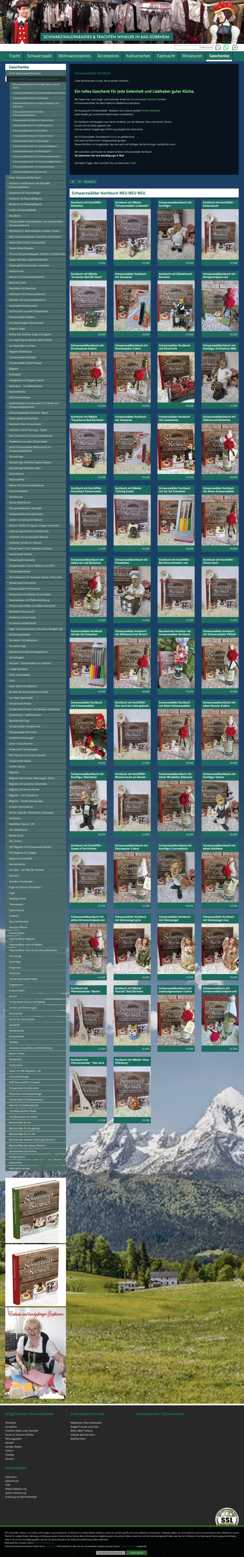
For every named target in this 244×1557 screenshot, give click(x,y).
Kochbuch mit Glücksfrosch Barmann (175, 275)
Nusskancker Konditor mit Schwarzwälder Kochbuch (175, 633)
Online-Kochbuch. (151, 110)
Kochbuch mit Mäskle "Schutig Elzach (128, 490)
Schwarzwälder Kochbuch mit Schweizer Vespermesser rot (130, 418)
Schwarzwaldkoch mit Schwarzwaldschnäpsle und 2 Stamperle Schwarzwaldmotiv (220, 990)
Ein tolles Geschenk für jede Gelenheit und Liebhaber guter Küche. (135, 91)
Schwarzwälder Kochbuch (144, 99)
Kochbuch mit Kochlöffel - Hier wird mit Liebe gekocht (132, 704)
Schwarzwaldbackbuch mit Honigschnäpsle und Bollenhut (219, 275)
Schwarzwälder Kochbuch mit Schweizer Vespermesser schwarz (130, 275)
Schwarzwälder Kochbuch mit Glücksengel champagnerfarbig (174, 918)
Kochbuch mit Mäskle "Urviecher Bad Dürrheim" (86, 275)
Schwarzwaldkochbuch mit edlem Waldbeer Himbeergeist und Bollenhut (219, 847)
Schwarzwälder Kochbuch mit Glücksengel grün (130, 918)
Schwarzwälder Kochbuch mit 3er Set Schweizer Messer (174, 490)
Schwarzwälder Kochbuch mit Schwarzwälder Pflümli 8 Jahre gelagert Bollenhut (219, 633)
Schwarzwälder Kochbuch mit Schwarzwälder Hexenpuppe (86, 704)
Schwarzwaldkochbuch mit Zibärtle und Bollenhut (219, 418)
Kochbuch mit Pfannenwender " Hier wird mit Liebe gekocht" (87, 1061)
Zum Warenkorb (235, 46)
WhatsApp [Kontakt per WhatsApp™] (226, 46)
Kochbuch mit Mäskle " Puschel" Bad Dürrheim (129, 990)
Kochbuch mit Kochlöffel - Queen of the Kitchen (87, 847)
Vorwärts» (89, 182)
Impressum (50, 1546)
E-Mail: (132, 163)
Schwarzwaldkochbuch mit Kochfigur (175, 204)
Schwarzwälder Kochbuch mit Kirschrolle (174, 347)
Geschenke (19, 67)
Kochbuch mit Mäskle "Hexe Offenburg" (132, 1061)
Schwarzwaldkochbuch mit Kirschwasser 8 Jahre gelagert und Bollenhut (87, 347)
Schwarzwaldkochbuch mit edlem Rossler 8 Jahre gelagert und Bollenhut (219, 704)
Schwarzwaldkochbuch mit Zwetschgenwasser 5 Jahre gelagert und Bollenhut (175, 990)
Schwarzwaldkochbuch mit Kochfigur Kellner (219, 775)
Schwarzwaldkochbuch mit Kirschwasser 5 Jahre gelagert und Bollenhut (131, 347)
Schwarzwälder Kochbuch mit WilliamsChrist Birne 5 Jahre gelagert (131, 633)
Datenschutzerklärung (44, 1543)
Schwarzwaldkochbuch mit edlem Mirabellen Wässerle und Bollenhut (175, 775)
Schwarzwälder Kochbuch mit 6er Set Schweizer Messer (86, 633)
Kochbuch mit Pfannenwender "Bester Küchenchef (85, 990)
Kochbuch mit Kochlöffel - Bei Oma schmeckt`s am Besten (174, 561)
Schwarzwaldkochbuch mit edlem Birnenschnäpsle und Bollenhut (88, 918)
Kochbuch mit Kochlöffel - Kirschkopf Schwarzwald (87, 490)
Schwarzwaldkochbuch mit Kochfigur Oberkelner (87, 775)
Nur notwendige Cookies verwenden (110, 1553)
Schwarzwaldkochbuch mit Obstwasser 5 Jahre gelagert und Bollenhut (131, 847)
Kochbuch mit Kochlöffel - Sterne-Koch (219, 561)
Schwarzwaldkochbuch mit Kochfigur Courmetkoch (175, 847)
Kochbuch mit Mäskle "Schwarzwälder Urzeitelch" (132, 204)
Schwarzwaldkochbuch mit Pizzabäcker (131, 561)
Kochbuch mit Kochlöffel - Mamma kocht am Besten (131, 775)
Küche (113, 137)
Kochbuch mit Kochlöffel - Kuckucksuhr (219, 204)
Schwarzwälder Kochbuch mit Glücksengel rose (218, 918)
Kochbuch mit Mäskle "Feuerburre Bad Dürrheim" (87, 418)
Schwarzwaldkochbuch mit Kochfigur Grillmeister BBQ (219, 347)
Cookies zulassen (136, 1552)
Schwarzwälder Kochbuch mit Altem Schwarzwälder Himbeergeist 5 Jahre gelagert (174, 704)
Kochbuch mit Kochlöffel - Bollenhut (87, 204)
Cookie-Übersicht (128, 1546)
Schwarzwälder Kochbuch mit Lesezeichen (174, 418)
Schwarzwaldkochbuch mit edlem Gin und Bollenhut (87, 561)
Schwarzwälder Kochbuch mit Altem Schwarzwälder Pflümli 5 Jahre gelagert (218, 490)
